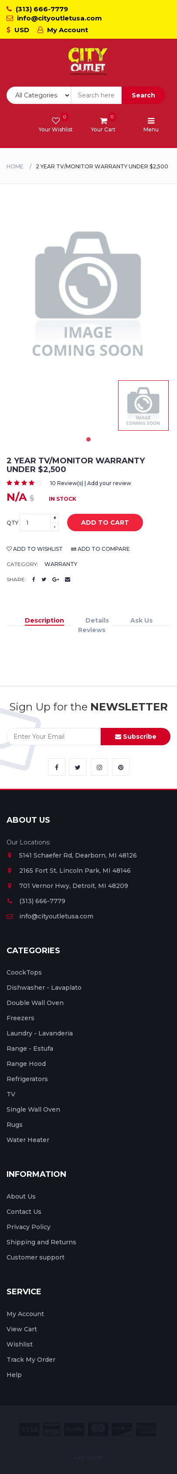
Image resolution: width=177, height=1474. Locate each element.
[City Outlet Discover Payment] (122, 1429)
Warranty (60, 564)
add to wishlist (35, 549)
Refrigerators (27, 1079)
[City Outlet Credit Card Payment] (51, 1429)
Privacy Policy (29, 1227)
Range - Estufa (30, 1048)
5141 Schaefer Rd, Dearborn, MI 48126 (72, 855)
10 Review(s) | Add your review (90, 483)
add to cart (98, 523)
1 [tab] (88, 439)
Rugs (15, 1125)
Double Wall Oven (35, 1003)
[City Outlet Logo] (88, 61)
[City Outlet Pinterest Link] (120, 767)
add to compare (100, 549)
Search (143, 95)
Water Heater (28, 1140)
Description (44, 620)
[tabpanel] (143, 405)
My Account (62, 30)
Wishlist (20, 1344)
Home (15, 166)
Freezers (20, 1018)
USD (18, 30)
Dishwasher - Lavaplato (44, 988)
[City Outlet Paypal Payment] (74, 1429)
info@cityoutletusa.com (54, 18)
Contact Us (24, 1212)
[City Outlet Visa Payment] (29, 1429)
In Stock (62, 499)
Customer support (36, 1257)
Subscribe (136, 736)
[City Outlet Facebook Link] (56, 767)
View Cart (22, 1329)
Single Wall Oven (33, 1109)
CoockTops (24, 972)
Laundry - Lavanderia (40, 1033)
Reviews (92, 630)
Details (97, 620)
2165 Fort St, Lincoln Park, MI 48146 (69, 870)
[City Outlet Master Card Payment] (98, 1429)
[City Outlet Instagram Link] (99, 767)
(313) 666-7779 (37, 9)
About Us (21, 1196)
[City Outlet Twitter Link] (78, 767)
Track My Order (31, 1359)
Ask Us (141, 620)
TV (11, 1094)
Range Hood (26, 1064)
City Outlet (88, 1457)
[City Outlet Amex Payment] (146, 1429)
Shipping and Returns (41, 1242)
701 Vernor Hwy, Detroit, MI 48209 (67, 886)
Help (14, 1375)
